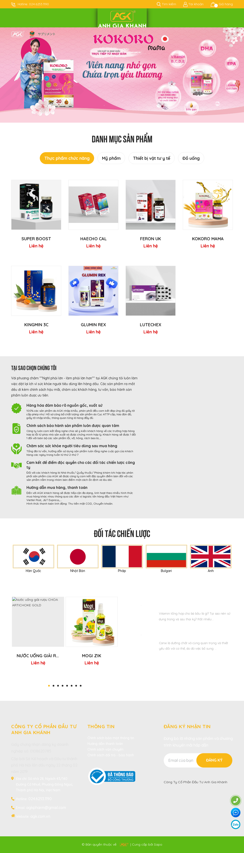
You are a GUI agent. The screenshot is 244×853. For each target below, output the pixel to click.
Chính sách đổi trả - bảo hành (110, 755)
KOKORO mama (208, 238)
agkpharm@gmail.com (46, 807)
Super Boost (36, 238)
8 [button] (80, 686)
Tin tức (179, 589)
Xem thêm (179, 660)
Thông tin (101, 726)
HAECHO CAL (93, 238)
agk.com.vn (40, 816)
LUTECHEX (150, 324)
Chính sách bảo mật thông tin (110, 738)
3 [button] (58, 686)
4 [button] (62, 686)
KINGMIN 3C (36, 324)
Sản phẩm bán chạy (65, 589)
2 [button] (53, 686)
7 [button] (76, 686)
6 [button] (71, 686)
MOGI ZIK (91, 655)
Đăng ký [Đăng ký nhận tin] (214, 760)
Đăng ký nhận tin (187, 726)
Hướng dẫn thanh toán (105, 744)
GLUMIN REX (93, 324)
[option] (122, 75)
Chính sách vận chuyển (105, 749)
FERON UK (150, 238)
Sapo (158, 844)
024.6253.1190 (39, 4)
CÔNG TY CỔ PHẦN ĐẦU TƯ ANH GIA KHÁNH (43, 729)
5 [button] (67, 686)
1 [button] (49, 686)
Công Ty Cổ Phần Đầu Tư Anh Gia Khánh (195, 782)
